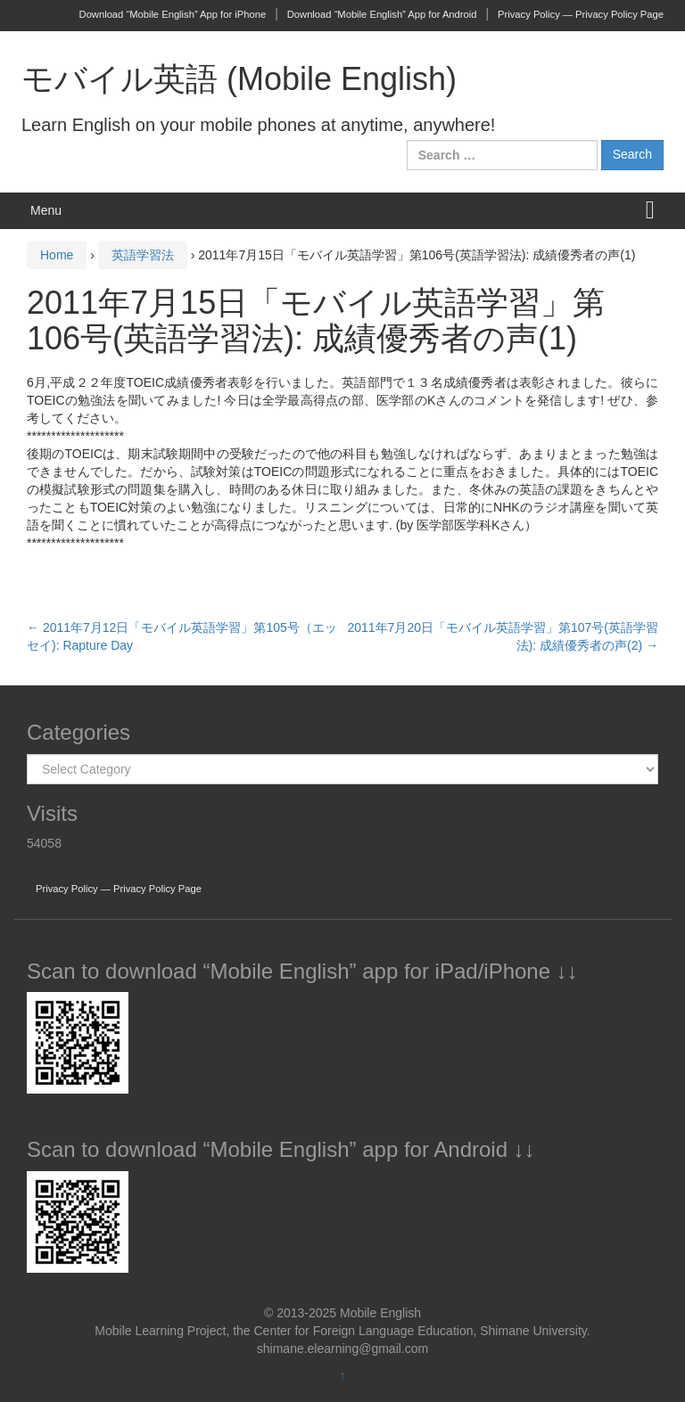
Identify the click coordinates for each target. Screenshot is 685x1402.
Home (56, 255)
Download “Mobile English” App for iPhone (173, 14)
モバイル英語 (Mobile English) (239, 79)
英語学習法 (142, 255)
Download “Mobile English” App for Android (382, 14)
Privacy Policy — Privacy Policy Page (581, 14)
